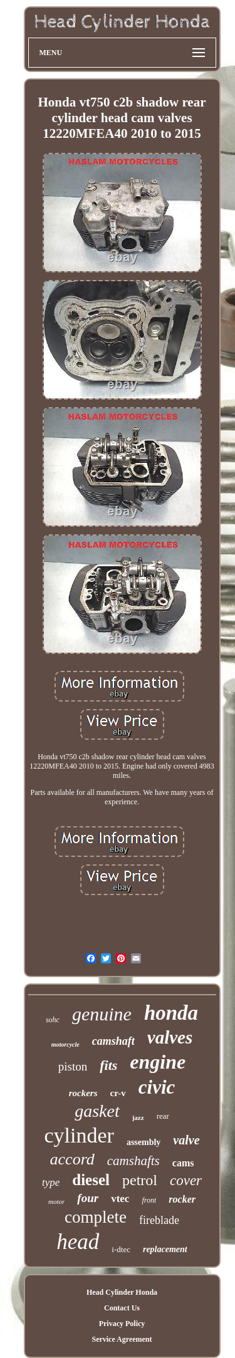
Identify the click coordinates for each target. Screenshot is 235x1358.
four (87, 1198)
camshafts (133, 1160)
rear (163, 1116)
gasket (97, 1111)
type (51, 1182)
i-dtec (121, 1249)
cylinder (78, 1135)
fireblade (159, 1220)
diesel (91, 1179)
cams (183, 1163)
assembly (143, 1142)
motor (56, 1201)
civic (156, 1087)
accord (72, 1159)
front (149, 1200)
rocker (182, 1199)
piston (72, 1066)
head (77, 1242)
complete (96, 1217)
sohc (53, 1019)
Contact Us (122, 1308)
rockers (83, 1093)
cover (186, 1180)
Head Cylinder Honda (121, 1292)
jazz (138, 1117)
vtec (120, 1199)
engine (157, 1061)
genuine (102, 1013)
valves (169, 1037)
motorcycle (65, 1044)
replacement (165, 1249)
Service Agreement (121, 1339)
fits (108, 1065)
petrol (139, 1180)
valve (186, 1140)
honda (171, 1013)
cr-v (118, 1093)
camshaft (113, 1041)
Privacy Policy (122, 1323)
